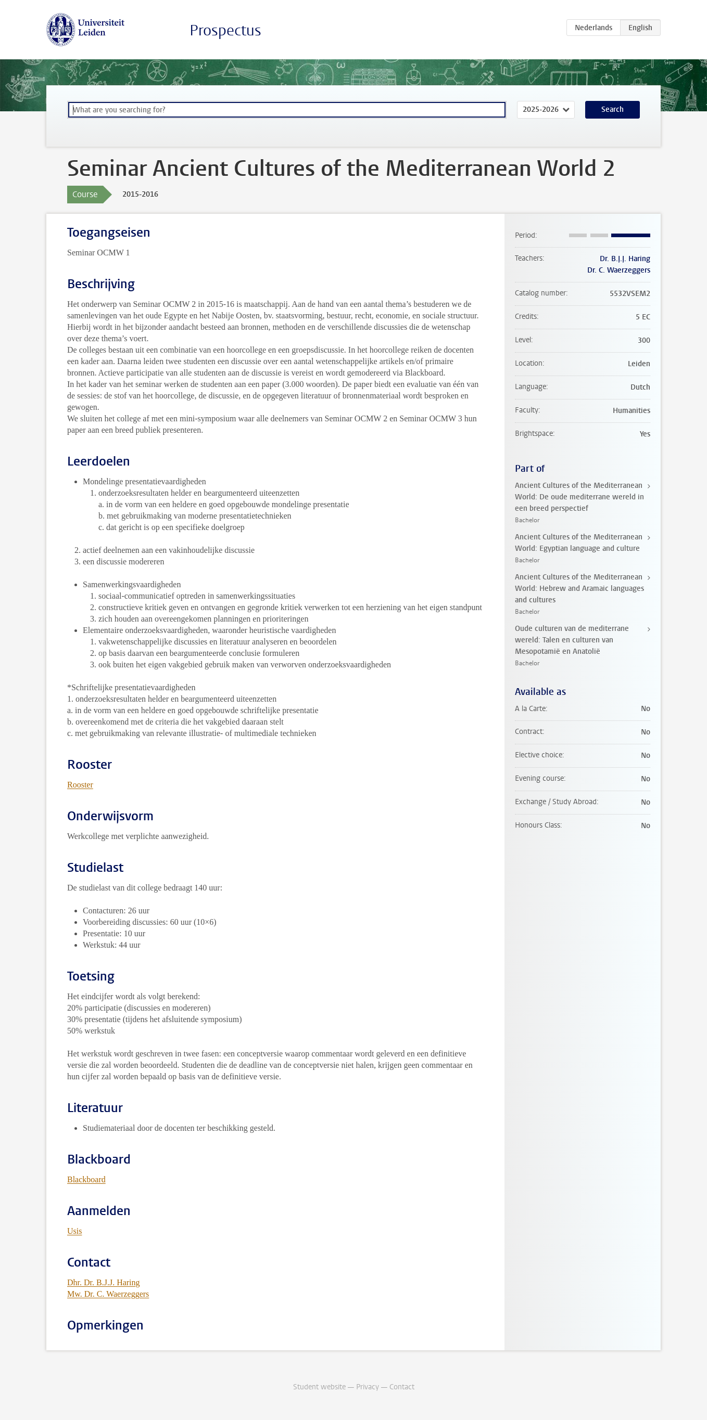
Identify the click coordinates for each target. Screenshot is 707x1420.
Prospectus (225, 30)
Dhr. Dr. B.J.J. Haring (103, 1282)
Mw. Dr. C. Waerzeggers (108, 1293)
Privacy (367, 1387)
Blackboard (86, 1179)
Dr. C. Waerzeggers (618, 270)
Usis (74, 1231)
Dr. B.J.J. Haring (625, 259)
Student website (319, 1387)
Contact (401, 1387)
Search (612, 109)
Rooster (80, 784)
